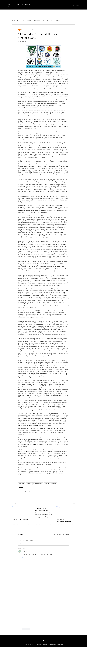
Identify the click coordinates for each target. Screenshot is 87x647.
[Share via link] (29, 491)
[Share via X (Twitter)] (22, 491)
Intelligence (29, 20)
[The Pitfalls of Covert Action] (21, 511)
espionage (29, 483)
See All (74, 503)
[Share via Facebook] (19, 491)
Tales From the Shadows (47, 20)
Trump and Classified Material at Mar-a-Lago (41, 509)
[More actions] (68, 29)
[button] (73, 20)
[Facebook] (81, 5)
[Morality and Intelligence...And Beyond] (65, 511)
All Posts (13, 20)
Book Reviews (57, 20)
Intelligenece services (37, 483)
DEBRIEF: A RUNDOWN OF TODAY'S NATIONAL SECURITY (17, 5)
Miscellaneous (37, 20)
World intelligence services (50, 483)
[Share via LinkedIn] (25, 491)
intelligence (21, 483)
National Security (20, 20)
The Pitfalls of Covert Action (20, 519)
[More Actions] (68, 551)
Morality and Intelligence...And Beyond (64, 520)
